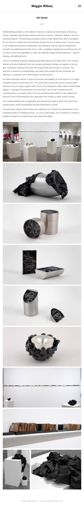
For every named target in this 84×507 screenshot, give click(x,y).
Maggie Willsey (42, 6)
